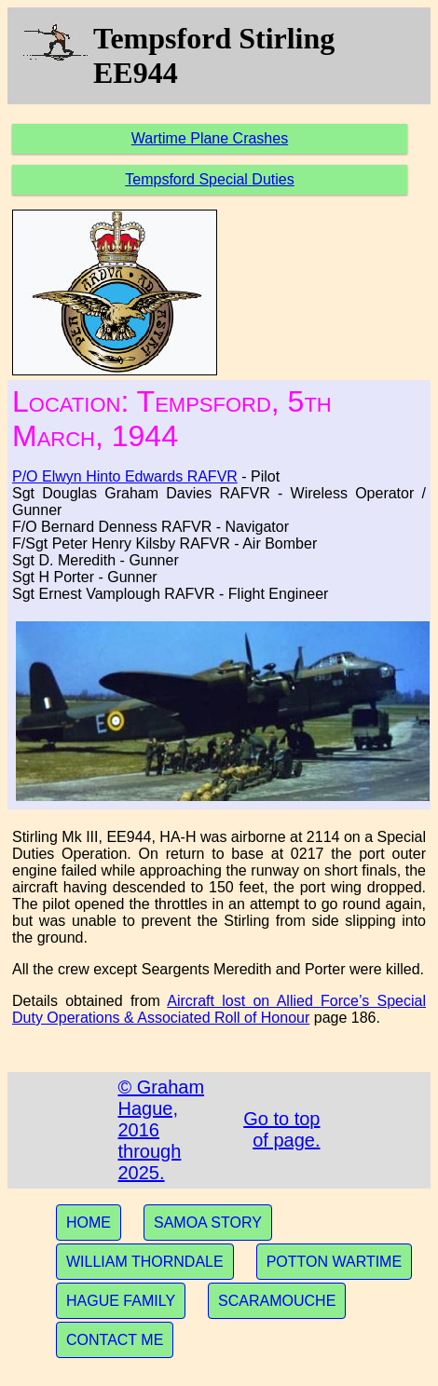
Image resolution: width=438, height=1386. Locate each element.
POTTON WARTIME (334, 1262)
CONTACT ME (114, 1340)
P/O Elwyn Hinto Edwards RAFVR (125, 476)
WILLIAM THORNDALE (145, 1262)
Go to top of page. (281, 1129)
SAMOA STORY (208, 1222)
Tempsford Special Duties (209, 179)
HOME (88, 1222)
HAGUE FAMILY (120, 1301)
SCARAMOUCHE (276, 1301)
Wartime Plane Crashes (209, 138)
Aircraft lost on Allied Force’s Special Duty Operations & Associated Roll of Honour (219, 1009)
